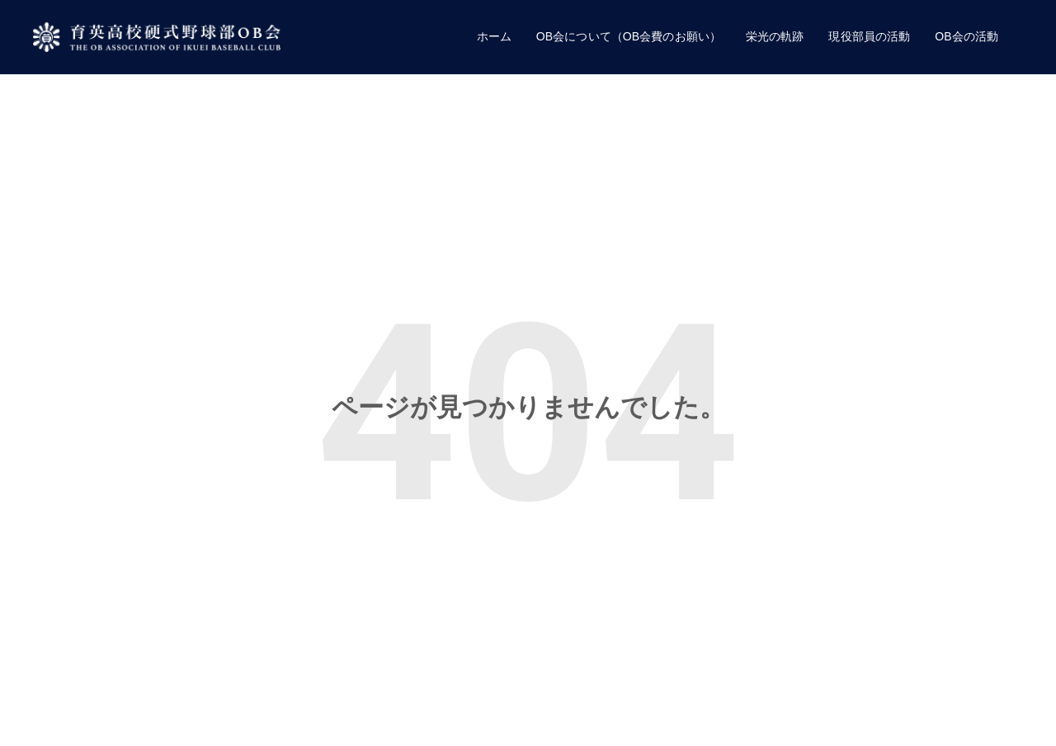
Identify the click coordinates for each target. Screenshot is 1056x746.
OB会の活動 (966, 36)
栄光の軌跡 (775, 36)
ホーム (494, 36)
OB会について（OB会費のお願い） (628, 36)
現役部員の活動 (869, 36)
